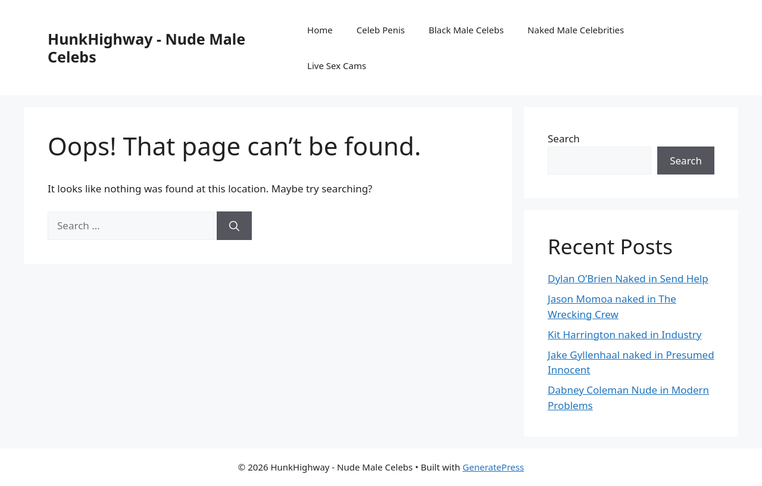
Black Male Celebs (466, 30)
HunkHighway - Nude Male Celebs (146, 48)
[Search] (234, 225)
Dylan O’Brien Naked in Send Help (628, 278)
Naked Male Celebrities (575, 30)
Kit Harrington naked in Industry (624, 334)
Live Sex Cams (336, 65)
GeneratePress (493, 467)
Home (320, 30)
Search (564, 138)
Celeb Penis (381, 30)
